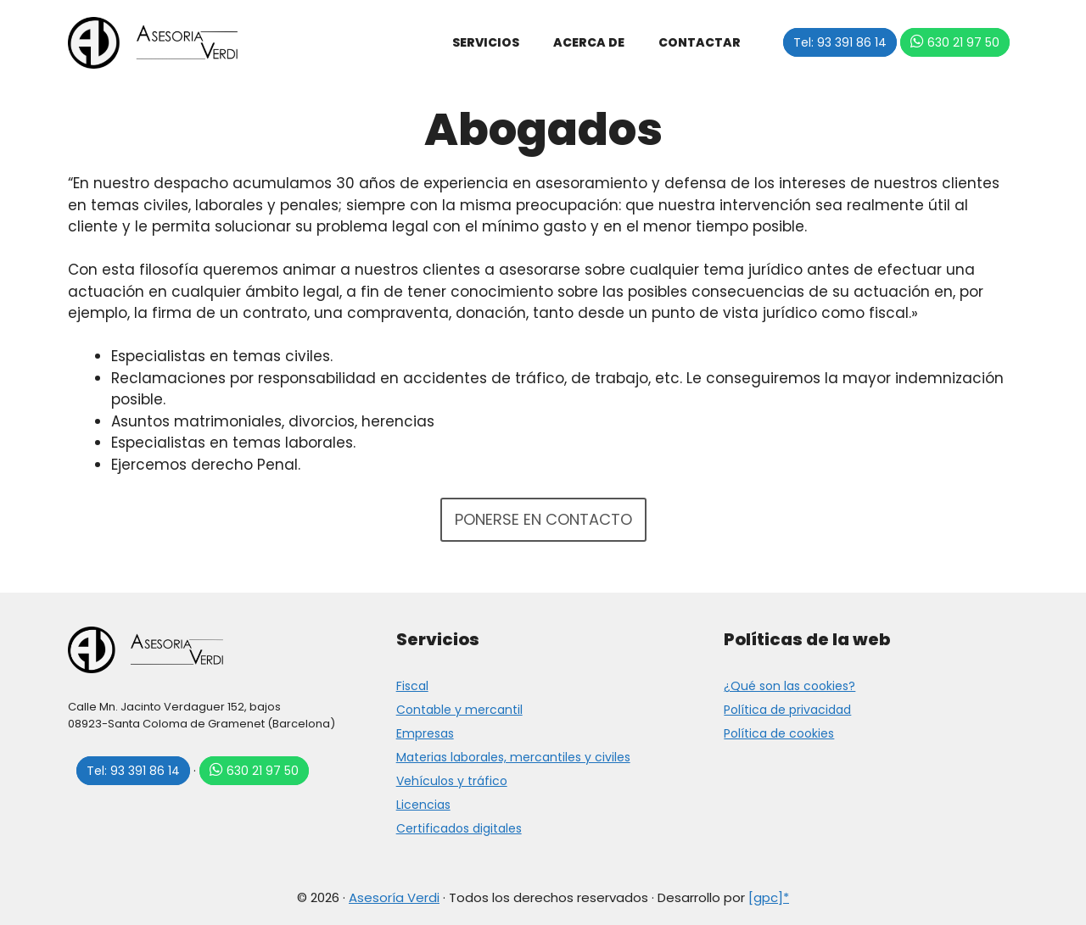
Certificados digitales (459, 828)
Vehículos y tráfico (451, 780)
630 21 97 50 (963, 42)
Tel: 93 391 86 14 (840, 42)
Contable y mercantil (459, 709)
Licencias (423, 804)
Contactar (699, 42)
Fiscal (412, 685)
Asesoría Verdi (394, 897)
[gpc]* (768, 897)
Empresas (425, 733)
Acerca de (588, 42)
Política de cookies (779, 733)
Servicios (485, 42)
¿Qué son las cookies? (789, 685)
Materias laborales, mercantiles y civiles (513, 757)
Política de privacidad (787, 709)
